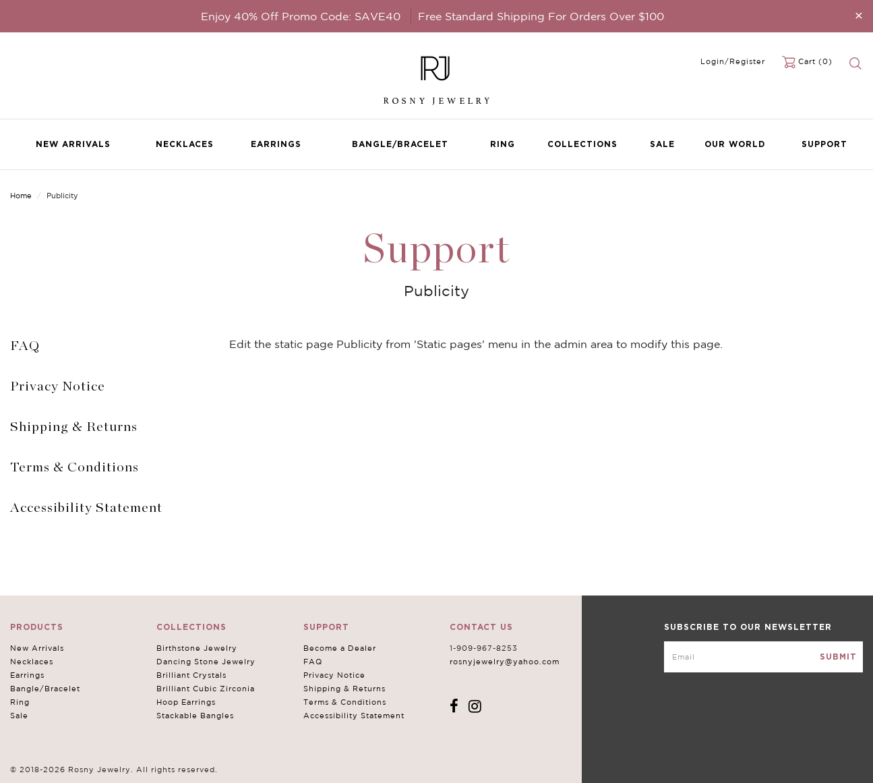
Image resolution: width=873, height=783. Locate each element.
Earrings (276, 144)
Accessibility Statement (86, 508)
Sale (662, 144)
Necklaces (185, 144)
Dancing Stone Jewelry (205, 662)
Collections (582, 144)
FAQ (25, 346)
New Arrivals (73, 144)
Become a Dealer (337, 648)
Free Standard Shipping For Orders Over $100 (541, 16)
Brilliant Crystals (191, 675)
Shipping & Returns (74, 427)
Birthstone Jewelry (196, 648)
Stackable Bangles (194, 716)
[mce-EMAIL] (764, 656)
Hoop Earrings (185, 702)
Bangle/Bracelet (400, 144)
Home (21, 196)
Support (824, 144)
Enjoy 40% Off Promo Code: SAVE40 (300, 16)
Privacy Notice (57, 386)
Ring (502, 144)
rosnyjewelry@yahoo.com (501, 662)
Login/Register (732, 61)
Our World (734, 144)
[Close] (859, 15)
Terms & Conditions (74, 467)
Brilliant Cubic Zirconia (205, 689)
